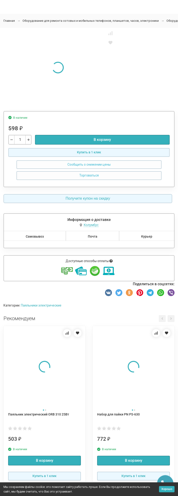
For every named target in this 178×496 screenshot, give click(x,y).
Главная (9, 20)
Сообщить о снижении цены (89, 164)
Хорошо (166, 489)
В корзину (102, 139)
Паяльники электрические (41, 305)
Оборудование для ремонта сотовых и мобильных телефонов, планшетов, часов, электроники (90, 20)
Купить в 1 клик (89, 152)
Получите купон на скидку (88, 198)
